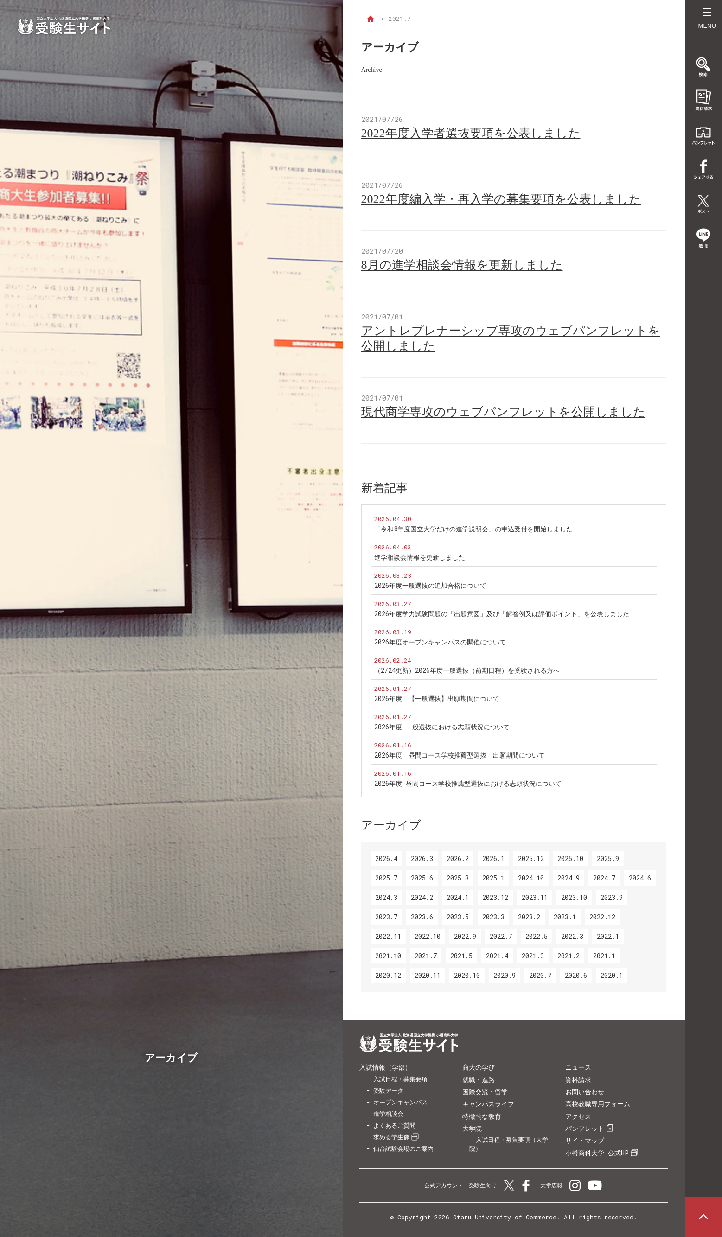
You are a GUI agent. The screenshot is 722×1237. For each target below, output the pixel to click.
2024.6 (640, 878)
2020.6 (576, 975)
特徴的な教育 (481, 1116)
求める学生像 (391, 1137)
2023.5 (458, 916)
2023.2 (529, 916)
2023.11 (535, 897)
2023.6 (422, 916)
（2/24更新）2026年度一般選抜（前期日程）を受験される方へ (467, 670)
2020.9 (504, 975)
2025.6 (422, 878)
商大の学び (478, 1067)
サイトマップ (584, 1140)
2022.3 (572, 936)
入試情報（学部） (385, 1067)
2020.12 (388, 975)
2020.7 (540, 975)
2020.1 (612, 975)
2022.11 (388, 936)
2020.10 (467, 975)
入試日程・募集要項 (400, 1079)
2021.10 (388, 955)
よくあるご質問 (394, 1125)
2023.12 (495, 897)
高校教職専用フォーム (597, 1103)
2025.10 (570, 858)
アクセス (578, 1116)
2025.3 (458, 878)
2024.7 (604, 878)
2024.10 (531, 878)
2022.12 (602, 916)
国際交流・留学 (485, 1091)
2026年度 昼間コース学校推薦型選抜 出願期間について (459, 755)
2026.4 (386, 858)
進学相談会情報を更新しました (419, 557)
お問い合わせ (584, 1091)
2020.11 (428, 975)
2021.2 (568, 955)
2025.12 (531, 858)
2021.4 (497, 955)
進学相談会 (388, 1113)
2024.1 (458, 897)
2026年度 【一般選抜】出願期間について (436, 698)
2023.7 (386, 916)
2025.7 (386, 878)
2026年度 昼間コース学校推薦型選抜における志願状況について (468, 783)
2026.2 (458, 858)
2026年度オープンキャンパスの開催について (440, 642)
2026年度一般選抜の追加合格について (430, 585)
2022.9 (465, 936)
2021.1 (604, 955)
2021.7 (426, 955)
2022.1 (608, 936)
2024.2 (422, 897)
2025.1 (493, 878)
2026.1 (493, 858)
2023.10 (574, 897)
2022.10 (428, 936)
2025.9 (608, 858)
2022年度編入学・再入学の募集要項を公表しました (501, 199)
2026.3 (422, 858)
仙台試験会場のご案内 (403, 1148)
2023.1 (565, 916)
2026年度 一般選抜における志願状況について (442, 726)
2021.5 (461, 955)
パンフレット (584, 1128)
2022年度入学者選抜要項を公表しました (471, 133)
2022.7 (501, 936)
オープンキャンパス (400, 1102)
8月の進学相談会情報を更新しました (462, 265)
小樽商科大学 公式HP (597, 1152)
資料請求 (578, 1079)
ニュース (578, 1067)
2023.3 (493, 916)
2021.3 (533, 955)
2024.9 (568, 878)
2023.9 (612, 897)
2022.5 (536, 936)
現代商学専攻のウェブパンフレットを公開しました (503, 412)
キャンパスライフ (488, 1103)
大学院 (472, 1128)
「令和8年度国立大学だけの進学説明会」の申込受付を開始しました (473, 528)
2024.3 (386, 897)
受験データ (388, 1090)
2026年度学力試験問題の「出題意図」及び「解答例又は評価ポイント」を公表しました (501, 613)
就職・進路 (478, 1079)
